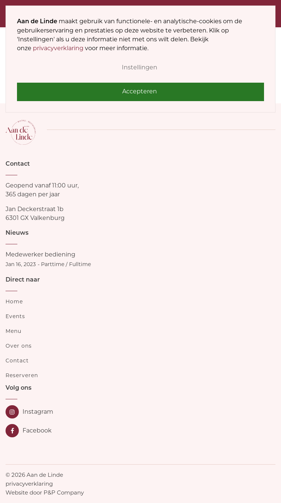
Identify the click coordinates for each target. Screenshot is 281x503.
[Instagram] (29, 411)
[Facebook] (29, 430)
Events (15, 316)
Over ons (19, 345)
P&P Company (64, 492)
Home (14, 301)
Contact (17, 360)
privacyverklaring (58, 48)
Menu (13, 331)
